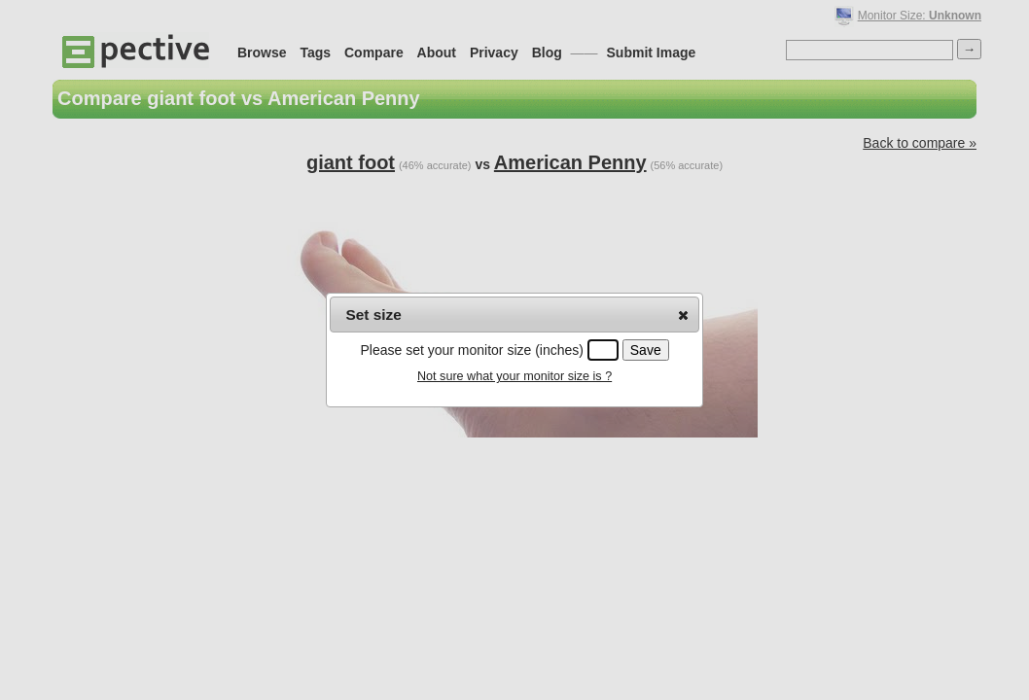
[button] (683, 315)
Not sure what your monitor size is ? (514, 376)
